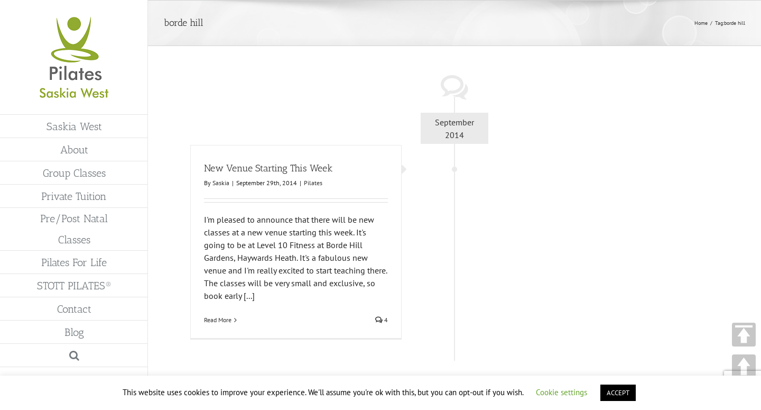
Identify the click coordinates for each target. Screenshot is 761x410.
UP (744, 366)
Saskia (220, 183)
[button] (74, 355)
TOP (744, 335)
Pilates (313, 183)
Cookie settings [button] (561, 392)
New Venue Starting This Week (268, 168)
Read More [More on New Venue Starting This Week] (217, 320)
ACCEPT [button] (618, 392)
